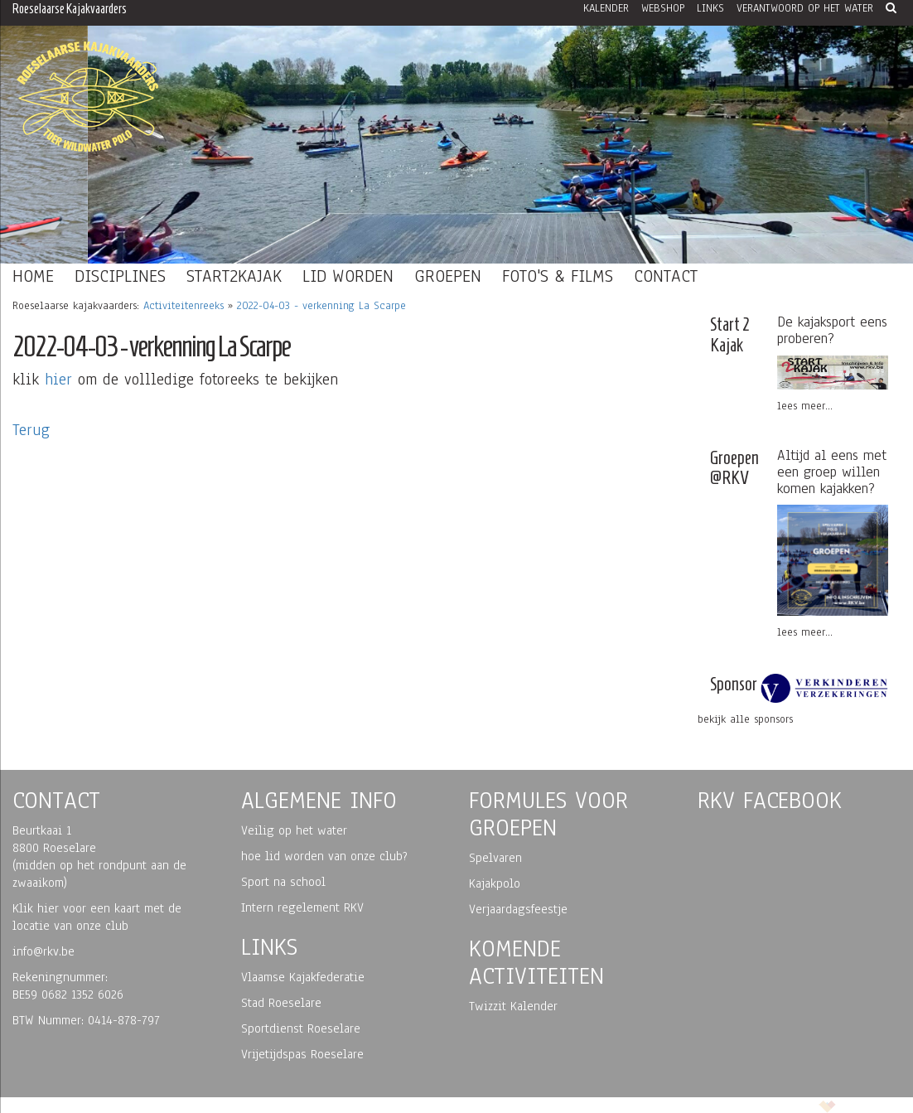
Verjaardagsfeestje (518, 909)
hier (58, 379)
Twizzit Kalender (513, 1006)
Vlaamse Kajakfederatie (303, 977)
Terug (31, 430)
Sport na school (283, 881)
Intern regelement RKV (302, 907)
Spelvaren (495, 857)
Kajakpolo (494, 883)
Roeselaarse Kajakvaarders (69, 9)
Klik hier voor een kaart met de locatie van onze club (96, 917)
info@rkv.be (43, 951)
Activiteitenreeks (183, 305)
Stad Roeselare (281, 1002)
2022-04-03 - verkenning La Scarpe (321, 305)
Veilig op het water (294, 830)
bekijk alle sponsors (745, 719)
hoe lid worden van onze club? (324, 856)
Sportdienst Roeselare (300, 1028)
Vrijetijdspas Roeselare (302, 1054)
